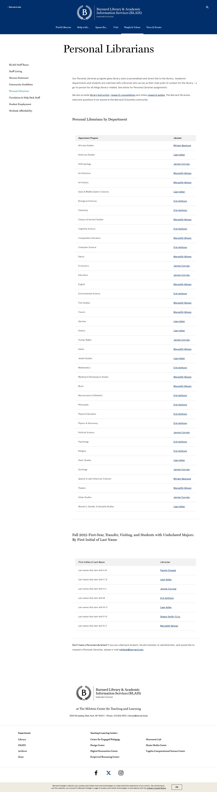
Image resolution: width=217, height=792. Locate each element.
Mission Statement (19, 77)
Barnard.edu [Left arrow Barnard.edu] (14, 7)
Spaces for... (101, 27)
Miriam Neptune (182, 145)
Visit (115, 27)
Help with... (83, 27)
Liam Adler (179, 154)
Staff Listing (15, 71)
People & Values (132, 27)
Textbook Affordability (20, 110)
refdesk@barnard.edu (131, 649)
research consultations (123, 95)
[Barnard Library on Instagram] (121, 772)
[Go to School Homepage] (109, 12)
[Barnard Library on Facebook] (96, 772)
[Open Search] (207, 7)
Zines (21, 756)
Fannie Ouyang (168, 570)
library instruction (99, 95)
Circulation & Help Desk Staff (24, 97)
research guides (156, 95)
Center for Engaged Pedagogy (105, 739)
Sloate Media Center (156, 745)
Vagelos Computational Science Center (165, 750)
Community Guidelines (21, 84)
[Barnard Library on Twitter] (108, 772)
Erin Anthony (180, 201)
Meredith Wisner (183, 173)
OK (176, 787)
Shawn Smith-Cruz (170, 616)
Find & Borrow (63, 27)
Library (22, 739)
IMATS (22, 745)
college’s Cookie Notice (156, 788)
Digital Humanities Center (104, 750)
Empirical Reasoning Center (104, 756)
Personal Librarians (19, 90)
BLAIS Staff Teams (19, 64)
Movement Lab (153, 739)
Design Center (97, 745)
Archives (22, 750)
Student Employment (20, 104)
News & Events (153, 27)
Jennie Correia (182, 164)
